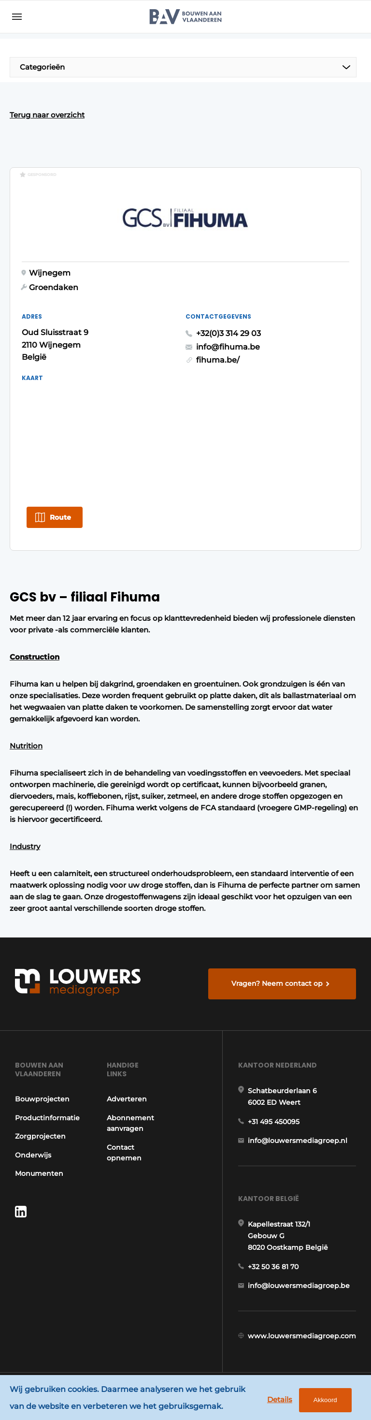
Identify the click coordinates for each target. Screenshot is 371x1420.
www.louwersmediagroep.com (302, 1336)
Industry (25, 846)
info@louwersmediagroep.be (299, 1285)
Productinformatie (47, 1117)
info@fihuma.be (228, 346)
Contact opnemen (124, 1152)
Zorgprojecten (40, 1136)
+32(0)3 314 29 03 (228, 333)
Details (279, 1399)
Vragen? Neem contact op (277, 983)
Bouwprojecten (42, 1099)
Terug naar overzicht (47, 114)
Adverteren (127, 1099)
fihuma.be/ (218, 360)
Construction (34, 656)
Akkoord (325, 1400)
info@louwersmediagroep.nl (297, 1140)
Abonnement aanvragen (130, 1123)
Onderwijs (33, 1155)
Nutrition (26, 745)
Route (60, 517)
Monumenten (39, 1173)
